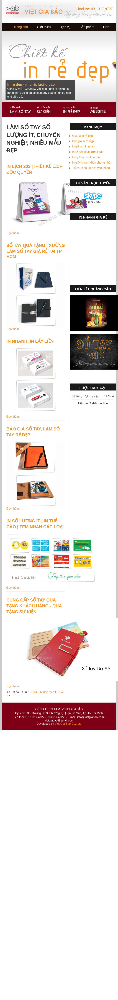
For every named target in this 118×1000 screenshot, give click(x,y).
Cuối (61, 692)
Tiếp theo (48, 692)
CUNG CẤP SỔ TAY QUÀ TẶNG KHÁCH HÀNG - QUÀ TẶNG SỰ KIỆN (34, 606)
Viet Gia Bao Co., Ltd (68, 723)
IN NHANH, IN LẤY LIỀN (30, 341)
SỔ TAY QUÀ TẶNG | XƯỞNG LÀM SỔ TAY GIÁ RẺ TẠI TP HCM (35, 251)
